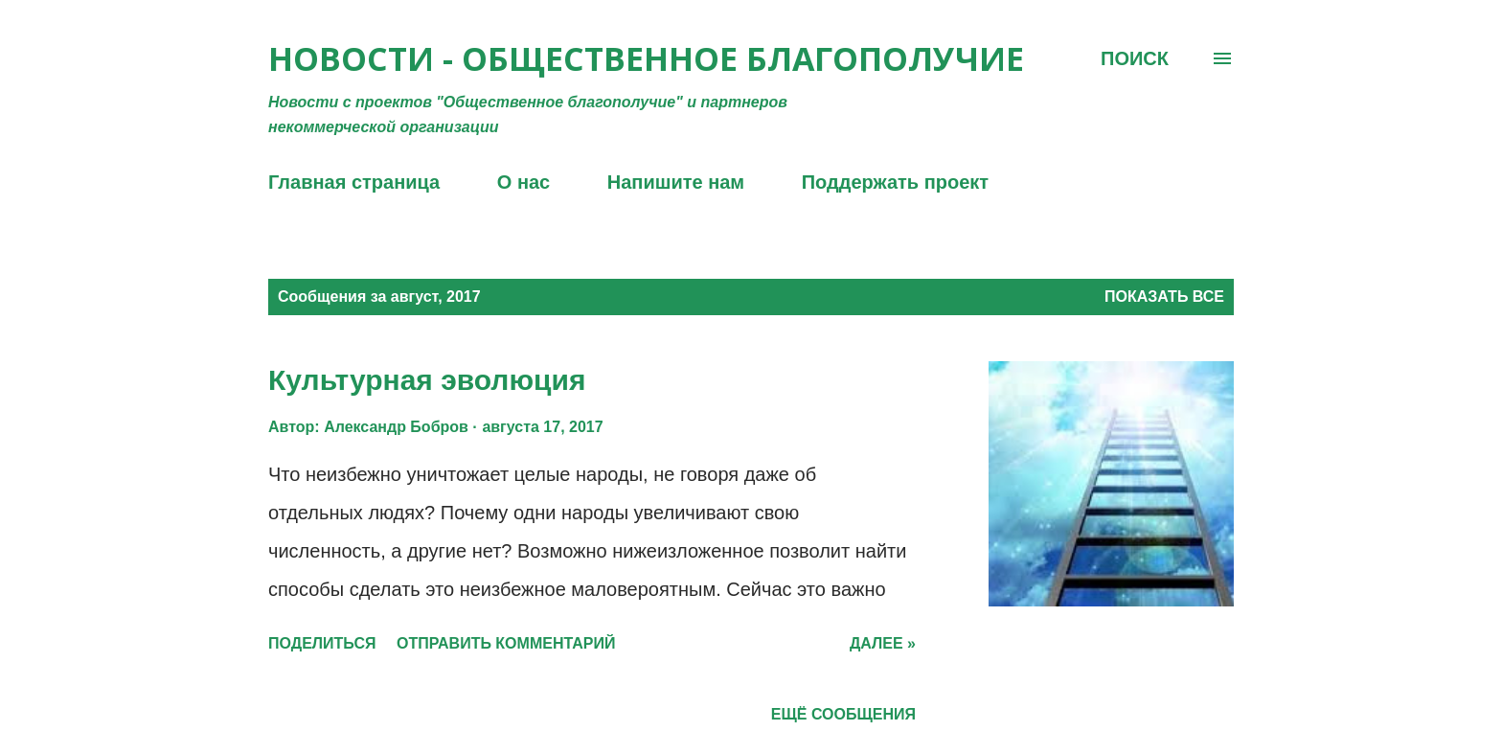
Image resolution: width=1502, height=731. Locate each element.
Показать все (1164, 296)
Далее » (883, 643)
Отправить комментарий (506, 643)
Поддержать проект (895, 182)
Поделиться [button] (322, 643)
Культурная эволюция (426, 380)
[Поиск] (1135, 58)
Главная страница (354, 182)
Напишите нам (675, 182)
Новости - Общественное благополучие (646, 58)
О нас (523, 182)
